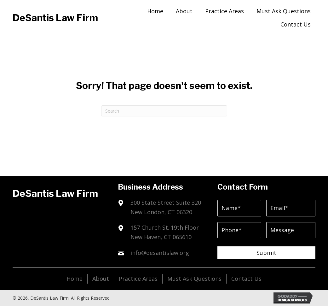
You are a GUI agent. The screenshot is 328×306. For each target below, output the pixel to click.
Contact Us (246, 278)
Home (74, 278)
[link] (155, 10)
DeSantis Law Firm (55, 17)
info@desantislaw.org (159, 252)
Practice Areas (138, 278)
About (100, 278)
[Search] (164, 110)
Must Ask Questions (194, 278)
